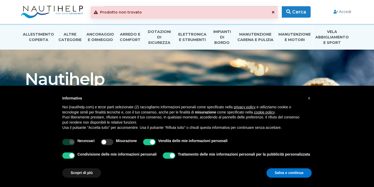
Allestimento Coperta (38, 37)
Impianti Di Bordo (222, 37)
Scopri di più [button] (82, 173)
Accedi (342, 12)
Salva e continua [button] (289, 173)
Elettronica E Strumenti (192, 37)
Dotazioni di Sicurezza (159, 37)
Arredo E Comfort (130, 37)
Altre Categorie (70, 37)
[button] (309, 98)
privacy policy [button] (245, 107)
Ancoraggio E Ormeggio (100, 37)
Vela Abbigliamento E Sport (332, 37)
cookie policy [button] (264, 112)
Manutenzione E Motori (294, 37)
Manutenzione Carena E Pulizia (255, 37)
